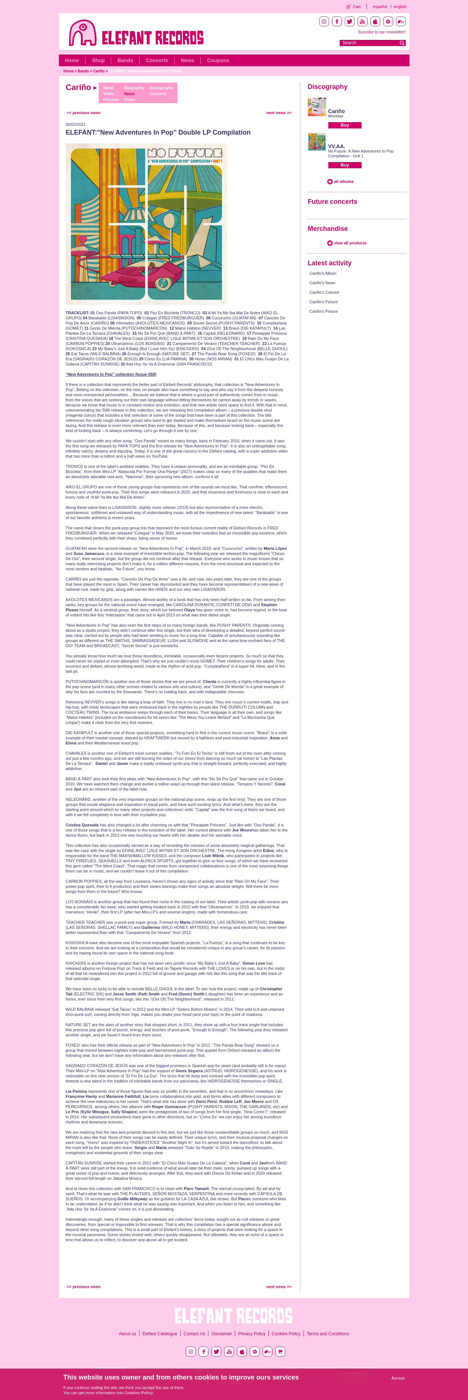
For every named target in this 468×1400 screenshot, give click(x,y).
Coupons (218, 60)
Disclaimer (221, 1333)
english (400, 6)
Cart (357, 6)
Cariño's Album (323, 273)
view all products (350, 243)
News (188, 60)
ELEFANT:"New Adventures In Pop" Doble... (147, 71)
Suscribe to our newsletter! (381, 32)
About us (127, 1333)
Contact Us (194, 1333)
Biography (134, 88)
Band (108, 88)
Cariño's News (323, 283)
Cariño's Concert (325, 292)
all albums (344, 181)
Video (108, 93)
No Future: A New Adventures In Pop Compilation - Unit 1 (361, 153)
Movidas (335, 116)
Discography (161, 88)
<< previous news (84, 112)
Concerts (157, 60)
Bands (125, 60)
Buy (345, 125)
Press (129, 99)
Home (72, 60)
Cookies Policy (286, 1333)
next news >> (278, 112)
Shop (98, 60)
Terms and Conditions (328, 1333)
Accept (398, 1378)
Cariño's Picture (324, 302)
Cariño (99, 71)
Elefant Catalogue (160, 1333)
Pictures (111, 99)
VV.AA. (337, 146)
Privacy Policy (251, 1333)
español (380, 6)
